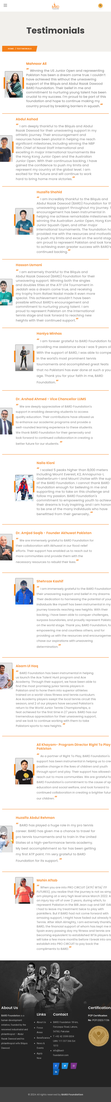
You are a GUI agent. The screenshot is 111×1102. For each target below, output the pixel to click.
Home (11, 48)
